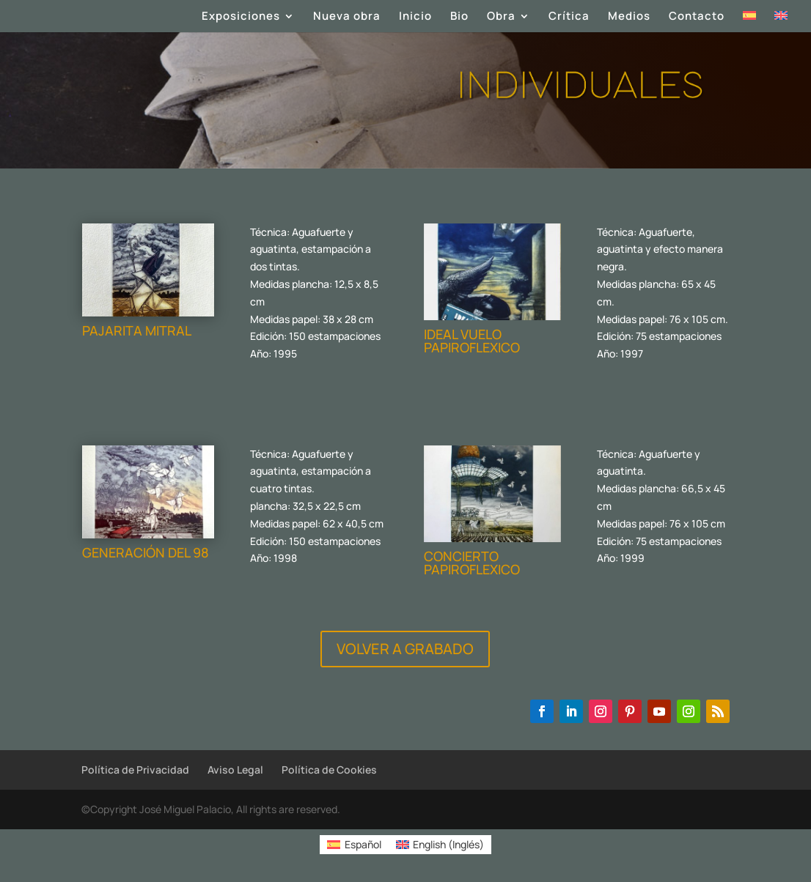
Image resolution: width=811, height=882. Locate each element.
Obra (501, 17)
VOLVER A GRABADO (405, 649)
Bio (459, 17)
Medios (629, 17)
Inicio (415, 17)
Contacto (696, 17)
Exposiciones (241, 17)
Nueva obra (347, 17)
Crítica (569, 17)
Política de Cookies (329, 770)
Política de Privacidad (135, 770)
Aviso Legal (235, 770)
